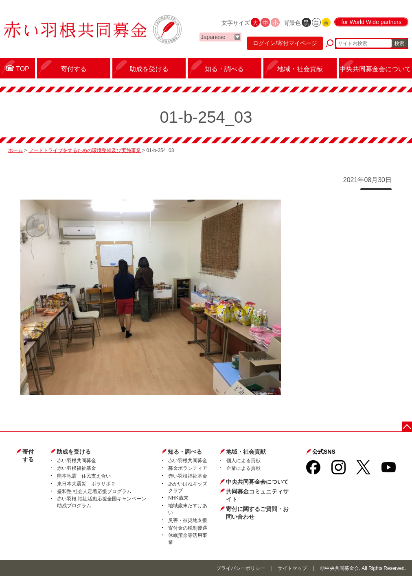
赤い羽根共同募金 (76, 460)
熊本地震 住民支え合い (84, 476)
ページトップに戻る (407, 427)
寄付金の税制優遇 (187, 528)
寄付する (28, 455)
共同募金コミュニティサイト (257, 495)
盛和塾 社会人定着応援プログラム (94, 491)
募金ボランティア (187, 468)
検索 (399, 43)
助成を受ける (74, 451)
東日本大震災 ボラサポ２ (86, 484)
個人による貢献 (243, 460)
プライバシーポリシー (240, 568)
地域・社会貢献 (246, 451)
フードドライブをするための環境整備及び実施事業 (84, 150)
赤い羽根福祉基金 (76, 468)
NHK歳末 (178, 498)
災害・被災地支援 (187, 520)
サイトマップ (292, 568)
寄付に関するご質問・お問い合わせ (257, 513)
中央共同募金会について (257, 481)
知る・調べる (185, 451)
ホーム (15, 150)
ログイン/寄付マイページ (285, 43)
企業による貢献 (243, 468)
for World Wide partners (371, 22)
